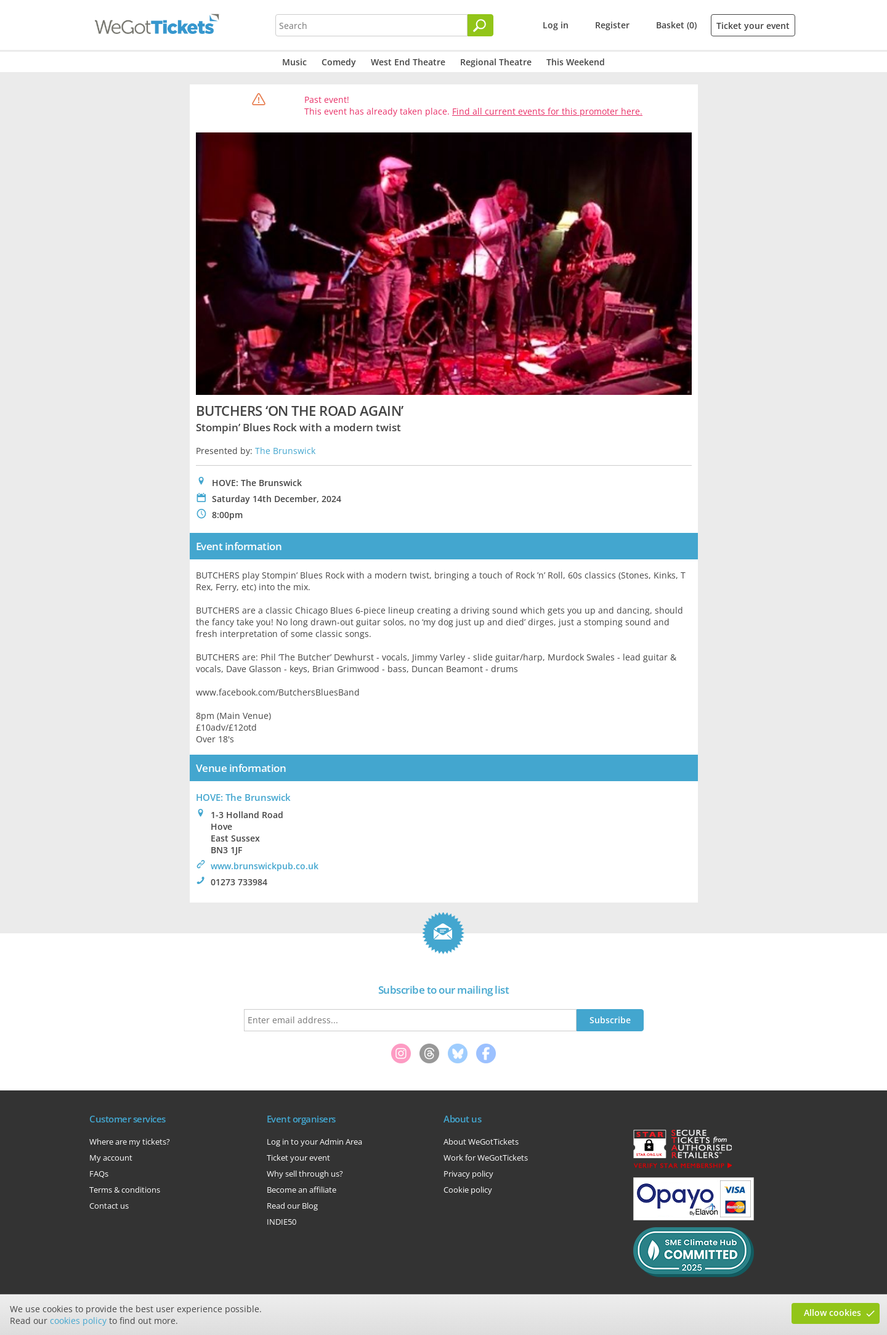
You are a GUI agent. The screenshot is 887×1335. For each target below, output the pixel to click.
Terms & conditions (124, 1189)
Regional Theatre (496, 62)
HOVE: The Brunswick (243, 797)
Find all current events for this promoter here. (547, 111)
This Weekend (575, 62)
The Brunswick (285, 450)
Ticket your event (753, 25)
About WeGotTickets (481, 1141)
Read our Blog (292, 1205)
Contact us (109, 1205)
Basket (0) (676, 25)
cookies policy (78, 1320)
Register (612, 25)
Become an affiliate (301, 1189)
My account (110, 1157)
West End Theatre (408, 62)
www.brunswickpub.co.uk (264, 866)
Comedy (339, 62)
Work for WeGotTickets (486, 1157)
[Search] (480, 25)
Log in (556, 25)
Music (294, 62)
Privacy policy (468, 1173)
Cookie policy (468, 1189)
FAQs (98, 1173)
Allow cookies (832, 1312)
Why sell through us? (305, 1173)
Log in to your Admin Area (314, 1141)
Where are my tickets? (129, 1141)
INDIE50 (281, 1221)
